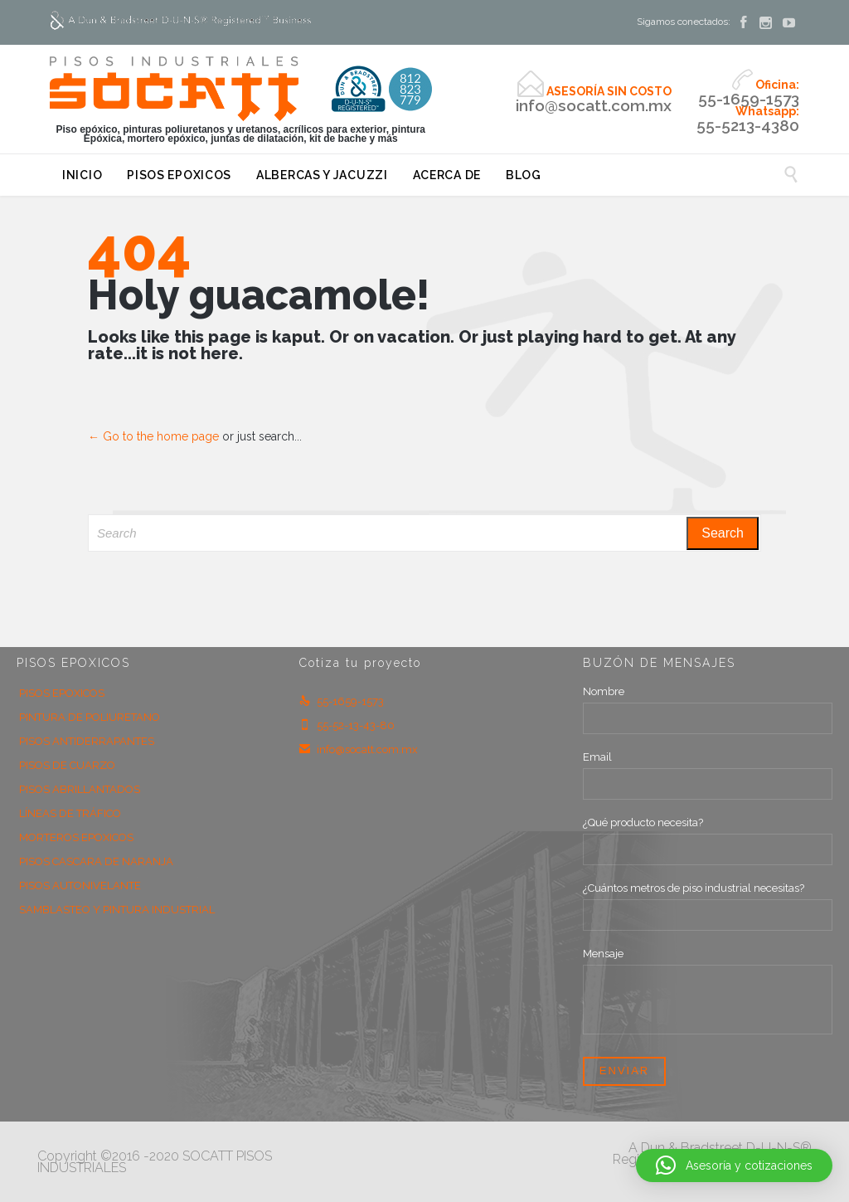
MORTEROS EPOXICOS (76, 837)
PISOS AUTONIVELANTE (80, 885)
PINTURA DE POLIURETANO (89, 717)
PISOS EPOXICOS (61, 693)
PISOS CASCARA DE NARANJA (96, 861)
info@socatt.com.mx (358, 749)
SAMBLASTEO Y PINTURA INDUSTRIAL (117, 909)
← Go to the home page (153, 436)
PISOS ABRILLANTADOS (79, 789)
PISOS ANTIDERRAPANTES (86, 741)
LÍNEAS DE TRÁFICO (70, 813)
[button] (734, 1165)
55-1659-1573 (341, 701)
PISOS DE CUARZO (67, 765)
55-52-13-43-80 (347, 725)
